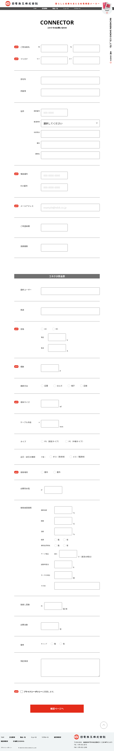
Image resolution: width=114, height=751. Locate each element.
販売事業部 (57, 737)
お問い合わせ (111, 57)
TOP (35, 8)
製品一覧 (55, 8)
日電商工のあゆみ (18, 741)
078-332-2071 (82, 745)
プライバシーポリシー (33, 691)
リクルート (77, 8)
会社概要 (44, 8)
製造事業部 (4, 741)
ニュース (66, 8)
